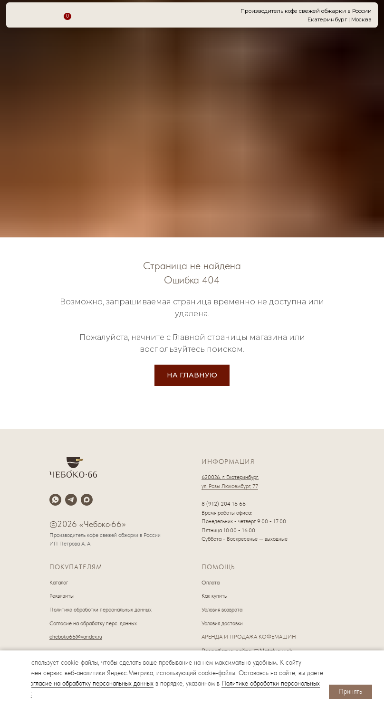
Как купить (214, 596)
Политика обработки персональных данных (100, 609)
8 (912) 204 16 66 (224, 503)
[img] (18, 677)
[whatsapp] (55, 500)
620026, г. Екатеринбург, (230, 477)
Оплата (211, 582)
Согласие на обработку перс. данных (93, 623)
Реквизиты (61, 596)
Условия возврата (222, 609)
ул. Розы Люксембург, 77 (230, 486)
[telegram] (71, 500)
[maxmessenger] (87, 500)
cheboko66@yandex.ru (75, 636)
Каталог (58, 582)
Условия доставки (222, 623)
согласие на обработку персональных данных (90, 683)
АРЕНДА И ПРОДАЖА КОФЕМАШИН (249, 636)
